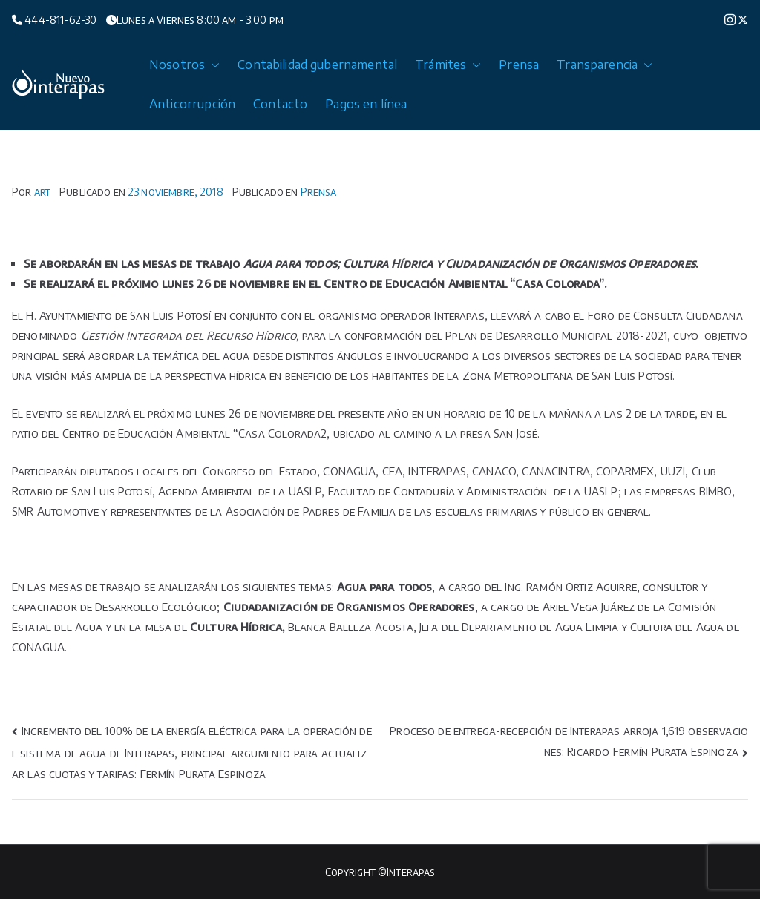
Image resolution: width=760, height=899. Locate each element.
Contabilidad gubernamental (317, 64)
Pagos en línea (366, 103)
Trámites (448, 65)
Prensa (519, 64)
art (42, 191)
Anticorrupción (192, 103)
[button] (212, 65)
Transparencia (604, 65)
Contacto (280, 103)
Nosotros (184, 65)
